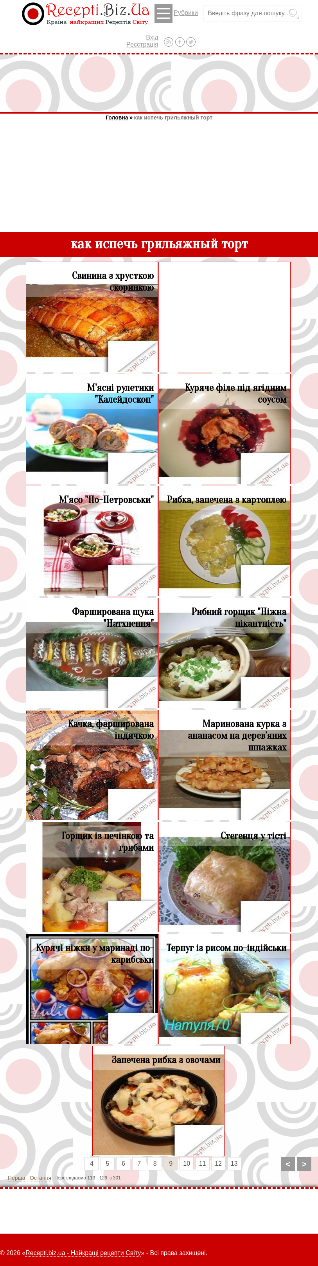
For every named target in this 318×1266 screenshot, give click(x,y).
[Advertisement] (159, 83)
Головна (117, 117)
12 (218, 1163)
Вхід (152, 37)
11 (202, 1163)
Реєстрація (142, 44)
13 (234, 1163)
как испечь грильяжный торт (173, 117)
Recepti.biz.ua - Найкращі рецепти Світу (83, 1253)
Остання (40, 1178)
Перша (16, 1178)
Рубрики (176, 13)
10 (186, 1163)
